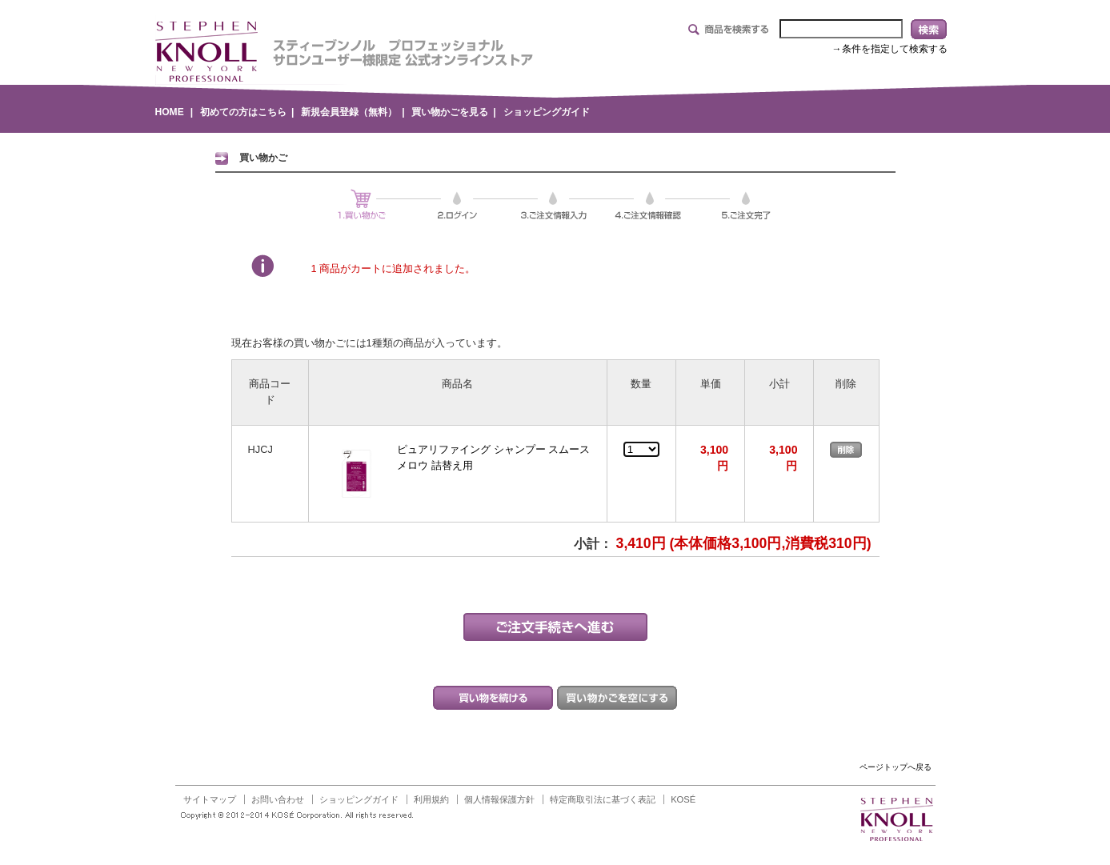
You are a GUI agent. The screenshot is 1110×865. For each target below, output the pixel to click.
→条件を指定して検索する (890, 48)
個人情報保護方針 (499, 799)
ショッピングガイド (546, 112)
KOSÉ (683, 799)
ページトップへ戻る (896, 767)
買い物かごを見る (449, 112)
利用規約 (431, 799)
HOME (169, 112)
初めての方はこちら (243, 112)
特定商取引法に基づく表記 (602, 799)
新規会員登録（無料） (349, 112)
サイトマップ (209, 799)
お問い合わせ (277, 799)
